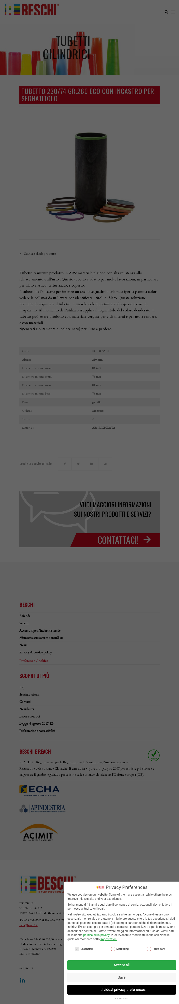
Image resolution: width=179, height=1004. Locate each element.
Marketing (120, 949)
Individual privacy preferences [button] (122, 989)
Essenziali (84, 949)
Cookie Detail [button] (121, 998)
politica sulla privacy (96, 935)
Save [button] (121, 977)
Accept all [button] (122, 965)
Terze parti (156, 949)
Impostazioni (108, 939)
